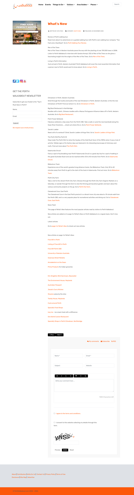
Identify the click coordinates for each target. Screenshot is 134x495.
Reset (72, 450)
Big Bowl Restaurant (66, 114)
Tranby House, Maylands (56, 298)
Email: (15, 116)
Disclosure (15, 477)
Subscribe (105, 341)
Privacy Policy (50, 474)
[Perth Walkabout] (23, 6)
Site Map (23, 477)
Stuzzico (51, 294)
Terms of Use (60, 474)
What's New (77, 31)
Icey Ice (50, 312)
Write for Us (31, 474)
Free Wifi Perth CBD (55, 249)
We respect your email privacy (23, 128)
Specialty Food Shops (55, 308)
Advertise (31, 477)
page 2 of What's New (59, 226)
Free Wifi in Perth (54, 240)
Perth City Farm (84, 187)
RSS (113, 341)
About (14, 474)
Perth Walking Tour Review (77, 43)
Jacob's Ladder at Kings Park (104, 132)
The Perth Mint (72, 146)
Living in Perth (92, 67)
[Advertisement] (24, 61)
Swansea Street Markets (56, 258)
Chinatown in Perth (87, 104)
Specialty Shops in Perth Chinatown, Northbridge (65, 321)
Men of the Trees (99, 56)
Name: (15, 109)
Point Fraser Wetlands (93, 125)
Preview (57, 450)
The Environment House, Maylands (60, 280)
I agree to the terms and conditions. (68, 413)
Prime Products (53, 267)
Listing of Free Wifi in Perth (57, 244)
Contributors (21, 474)
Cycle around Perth (54, 303)
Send (65, 450)
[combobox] (116, 4)
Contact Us (41, 474)
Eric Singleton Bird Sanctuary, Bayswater (62, 276)
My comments (93, 341)
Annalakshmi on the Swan (57, 262)
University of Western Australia (58, 253)
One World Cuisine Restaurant (58, 317)
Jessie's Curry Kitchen (55, 289)
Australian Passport (55, 285)
